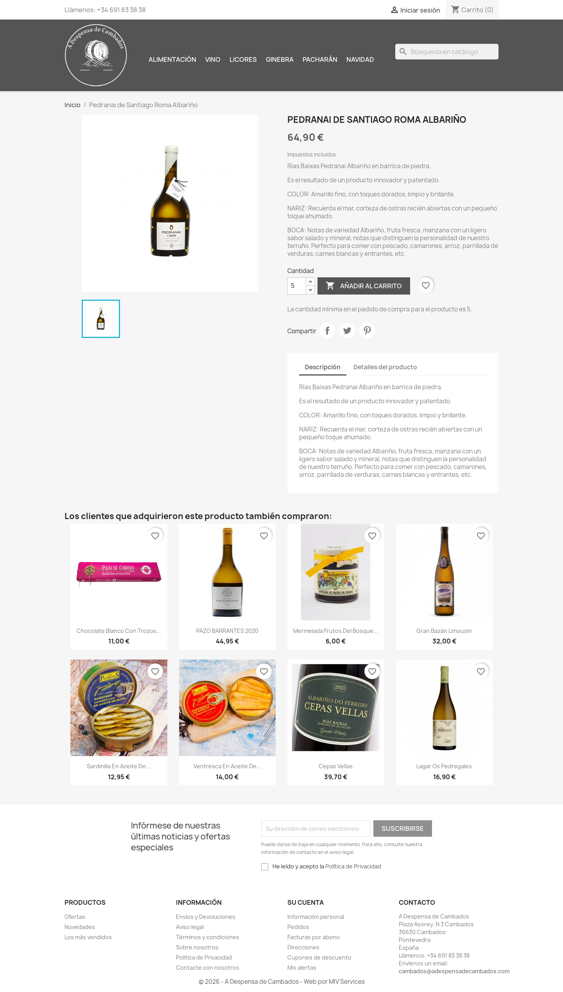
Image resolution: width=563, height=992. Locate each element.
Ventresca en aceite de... (227, 766)
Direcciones (303, 947)
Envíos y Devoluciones (205, 916)
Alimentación (172, 59)
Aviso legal (190, 927)
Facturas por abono (313, 937)
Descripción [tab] (323, 367)
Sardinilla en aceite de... (119, 766)
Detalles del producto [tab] (385, 367)
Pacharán (320, 59)
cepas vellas (336, 766)
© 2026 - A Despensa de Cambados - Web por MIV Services (282, 982)
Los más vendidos (88, 937)
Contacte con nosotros (207, 967)
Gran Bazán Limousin (444, 630)
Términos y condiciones (207, 937)
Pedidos (298, 927)
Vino (213, 59)
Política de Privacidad (353, 866)
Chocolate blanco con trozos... (119, 630)
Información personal (315, 916)
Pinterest (367, 330)
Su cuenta (305, 902)
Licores (243, 59)
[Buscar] (446, 51)
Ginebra (280, 59)
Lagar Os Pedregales (444, 766)
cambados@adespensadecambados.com (454, 971)
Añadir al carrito (364, 286)
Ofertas (75, 916)
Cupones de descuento (319, 957)
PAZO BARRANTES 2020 (227, 630)
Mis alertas (301, 967)
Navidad (360, 59)
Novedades (80, 927)
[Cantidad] (296, 286)
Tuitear (347, 330)
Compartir (327, 330)
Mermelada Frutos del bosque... (335, 630)
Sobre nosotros (197, 947)
